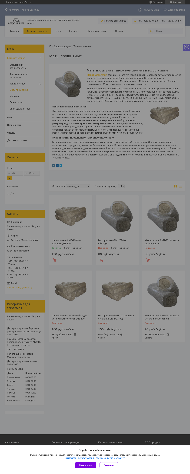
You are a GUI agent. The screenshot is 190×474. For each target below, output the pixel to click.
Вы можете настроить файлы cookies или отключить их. (94, 458)
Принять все (85, 465)
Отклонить (109, 465)
